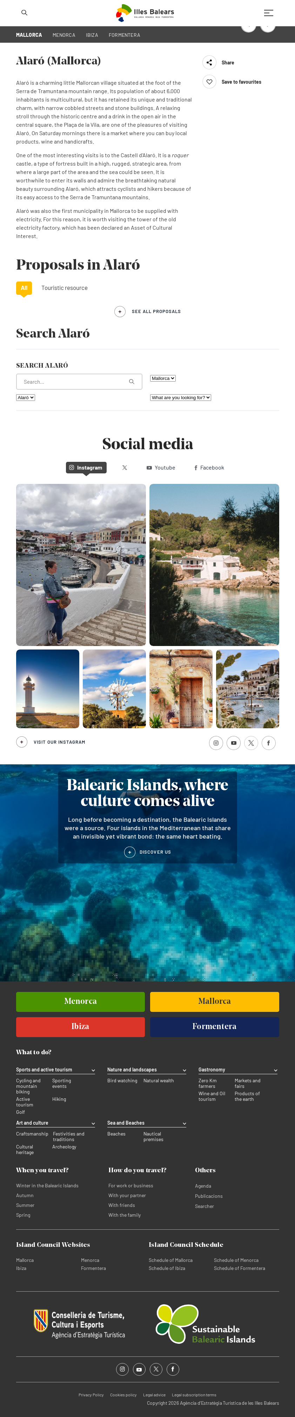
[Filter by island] (163, 378)
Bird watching (122, 1080)
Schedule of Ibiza (167, 1268)
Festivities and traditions (69, 1136)
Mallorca (25, 1260)
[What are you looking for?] (79, 382)
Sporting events (61, 1083)
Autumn (25, 1195)
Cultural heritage (25, 1149)
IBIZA (92, 35)
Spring (23, 1215)
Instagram (85, 467)
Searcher (204, 1206)
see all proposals (156, 311)
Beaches (116, 1134)
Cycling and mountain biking (28, 1086)
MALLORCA (29, 35)
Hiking (59, 1099)
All (24, 287)
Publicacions (209, 1196)
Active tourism (24, 1101)
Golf (20, 1112)
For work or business (130, 1185)
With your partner (127, 1195)
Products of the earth (247, 1096)
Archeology (64, 1146)
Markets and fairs (248, 1083)
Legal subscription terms (194, 1394)
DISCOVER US (155, 852)
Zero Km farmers (208, 1083)
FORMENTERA (124, 35)
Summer (25, 1205)
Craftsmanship (32, 1134)
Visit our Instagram (59, 742)
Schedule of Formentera (239, 1268)
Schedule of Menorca (236, 1260)
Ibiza (21, 1268)
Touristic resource (64, 287)
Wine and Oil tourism (212, 1096)
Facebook (209, 467)
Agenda (203, 1186)
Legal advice (154, 1394)
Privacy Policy (91, 1394)
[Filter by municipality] (25, 397)
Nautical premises (153, 1136)
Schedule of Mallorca (171, 1260)
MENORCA (64, 35)
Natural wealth (158, 1080)
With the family (124, 1215)
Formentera (93, 1268)
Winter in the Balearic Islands (47, 1185)
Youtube (161, 467)
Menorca (90, 1260)
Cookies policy (123, 1394)
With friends (121, 1205)
